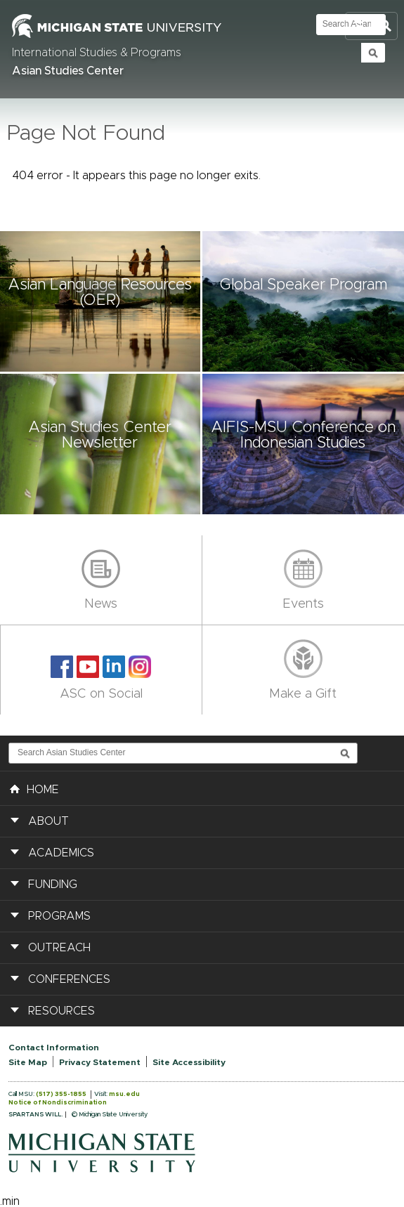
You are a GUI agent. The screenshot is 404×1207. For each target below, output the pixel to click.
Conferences (69, 979)
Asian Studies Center (68, 71)
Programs (59, 916)
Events (303, 604)
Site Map (27, 1062)
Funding (52, 884)
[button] (101, 301)
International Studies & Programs (96, 52)
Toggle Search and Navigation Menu (371, 26)
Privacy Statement (100, 1062)
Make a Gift (303, 694)
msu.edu (124, 1094)
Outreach (59, 947)
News (100, 604)
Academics (61, 853)
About (48, 821)
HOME (34, 788)
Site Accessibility (189, 1062)
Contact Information (53, 1047)
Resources (61, 1011)
